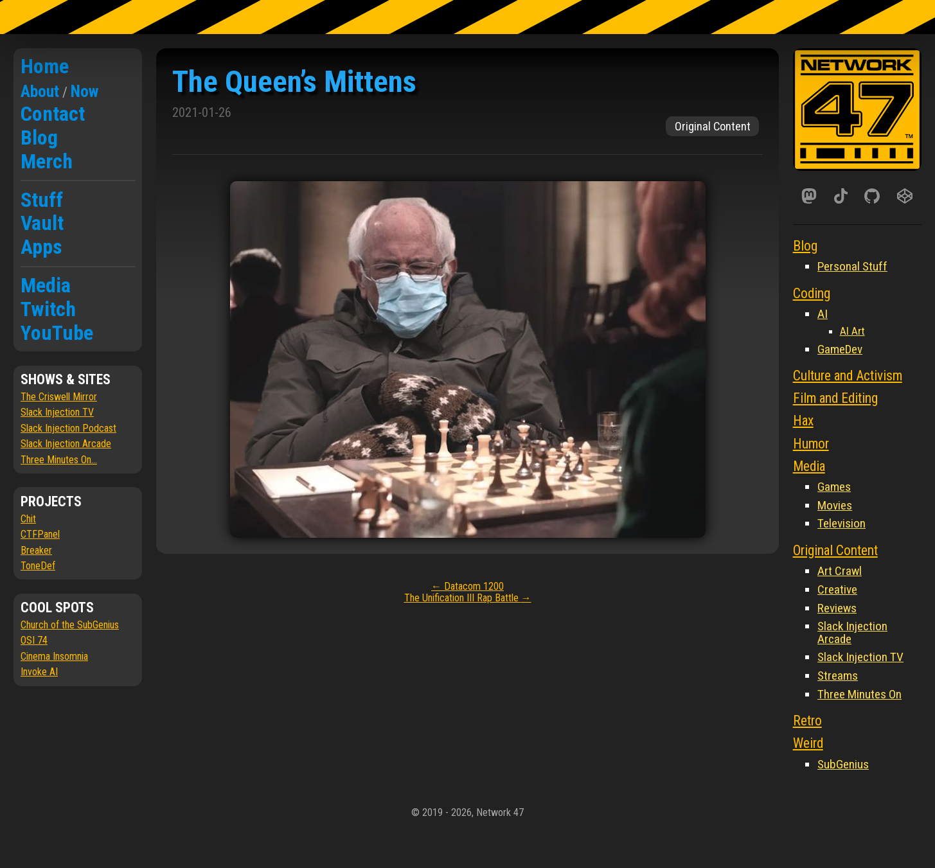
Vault (42, 223)
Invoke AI (39, 672)
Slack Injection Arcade (66, 444)
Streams (837, 675)
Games (834, 486)
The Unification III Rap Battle (467, 598)
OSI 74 (34, 640)
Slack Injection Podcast (68, 428)
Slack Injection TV (57, 412)
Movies (834, 505)
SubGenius (843, 764)
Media (46, 285)
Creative (837, 589)
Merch (47, 161)
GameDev (839, 349)
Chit (28, 519)
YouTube (57, 333)
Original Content (713, 126)
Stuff (42, 200)
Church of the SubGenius (70, 625)
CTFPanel (40, 534)
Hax (803, 420)
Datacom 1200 (467, 586)
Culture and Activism (847, 376)
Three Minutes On (859, 694)
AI (822, 313)
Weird (808, 743)
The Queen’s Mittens (294, 81)
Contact (53, 114)
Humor (811, 444)
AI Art (852, 330)
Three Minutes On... (59, 460)
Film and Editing (835, 398)
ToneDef (38, 566)
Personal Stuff (852, 266)
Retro (807, 721)
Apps (41, 247)
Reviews (837, 608)
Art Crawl (839, 570)
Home (45, 66)
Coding (811, 293)
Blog (39, 137)
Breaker (36, 550)
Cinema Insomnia (54, 656)
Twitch (48, 309)
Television (841, 523)
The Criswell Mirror (59, 397)
